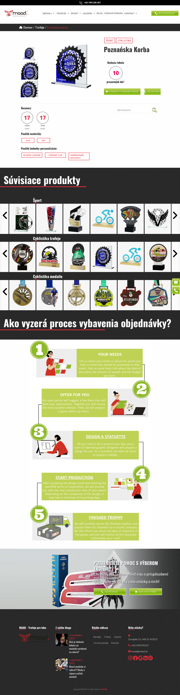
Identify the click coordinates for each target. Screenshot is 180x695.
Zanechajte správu (146, 592)
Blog (100, 13)
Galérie (89, 13)
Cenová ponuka (113, 13)
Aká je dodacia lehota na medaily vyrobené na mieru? (78, 647)
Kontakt (130, 13)
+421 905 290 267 (92, 2)
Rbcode (104, 690)
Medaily (49, 13)
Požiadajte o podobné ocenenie (122, 91)
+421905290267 (165, 13)
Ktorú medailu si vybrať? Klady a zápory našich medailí (77, 672)
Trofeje (62, 13)
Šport (76, 13)
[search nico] (132, 110)
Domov (25, 27)
